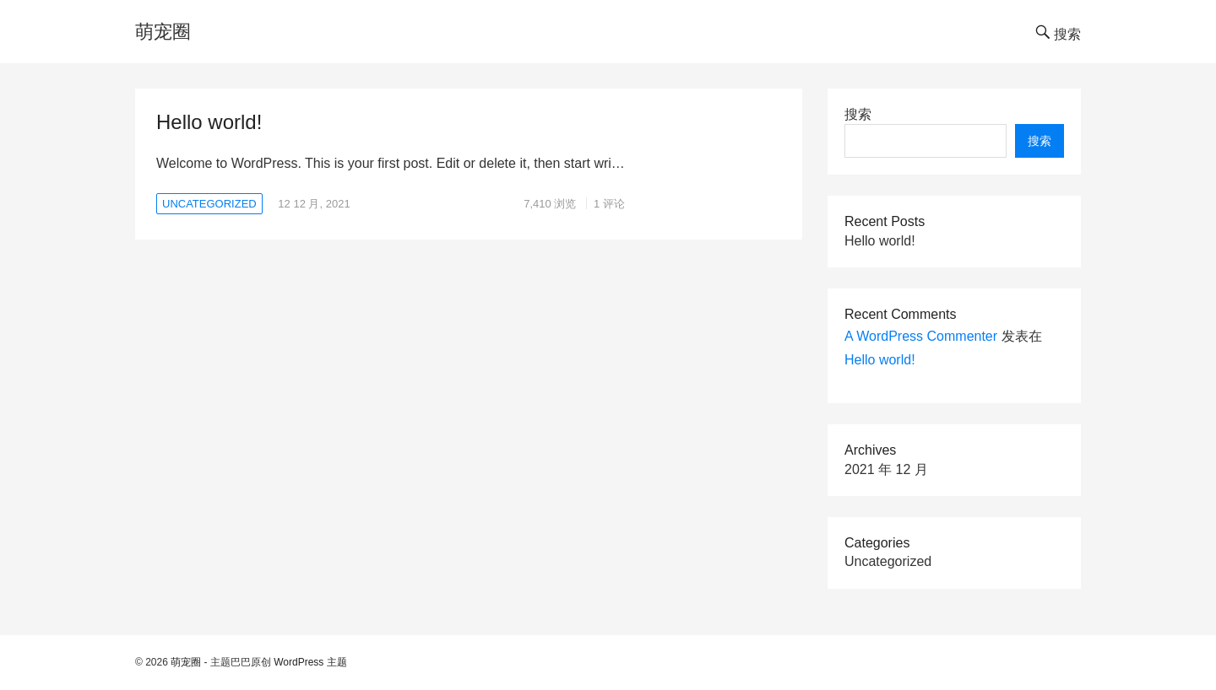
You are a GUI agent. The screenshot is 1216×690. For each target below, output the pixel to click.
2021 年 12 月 (886, 469)
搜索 (857, 114)
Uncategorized (209, 203)
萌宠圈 (163, 31)
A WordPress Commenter (920, 336)
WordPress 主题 (310, 662)
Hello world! (209, 122)
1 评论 (609, 203)
